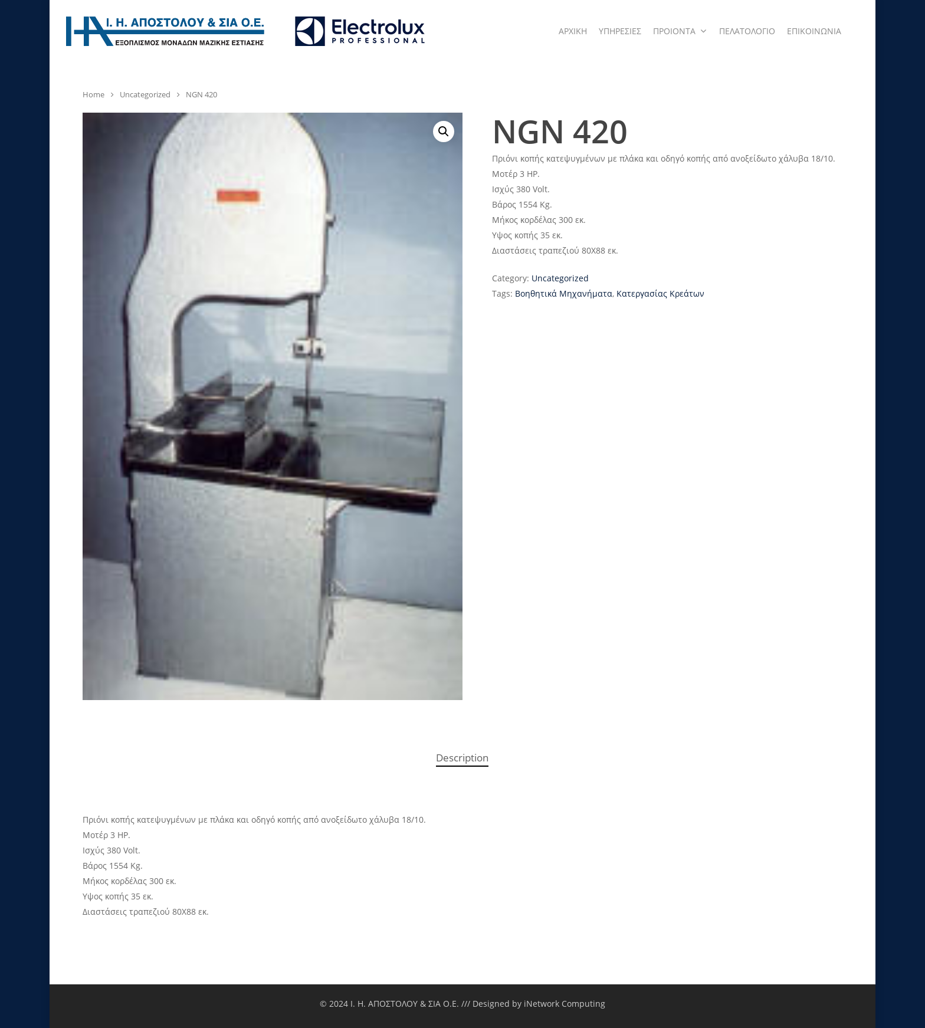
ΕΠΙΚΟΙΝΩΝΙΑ (814, 31)
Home (93, 94)
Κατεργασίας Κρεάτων (660, 293)
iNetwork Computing (564, 1003)
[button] (443, 131)
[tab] (462, 758)
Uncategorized (145, 94)
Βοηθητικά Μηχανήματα (563, 293)
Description (462, 757)
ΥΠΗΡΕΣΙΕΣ (620, 31)
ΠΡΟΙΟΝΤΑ (679, 31)
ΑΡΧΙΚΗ (573, 31)
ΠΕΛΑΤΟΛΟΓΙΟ (747, 31)
